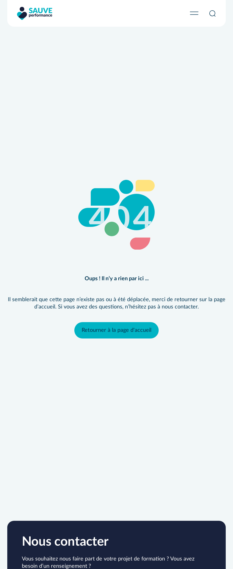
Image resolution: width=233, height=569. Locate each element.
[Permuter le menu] (194, 13)
